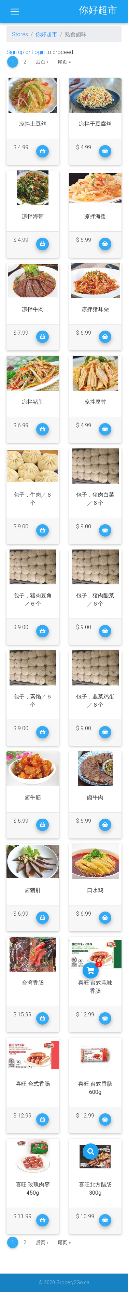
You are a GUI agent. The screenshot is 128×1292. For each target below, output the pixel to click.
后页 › (42, 62)
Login (38, 51)
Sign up (15, 51)
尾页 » (64, 62)
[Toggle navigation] (14, 11)
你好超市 (46, 34)
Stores (20, 34)
